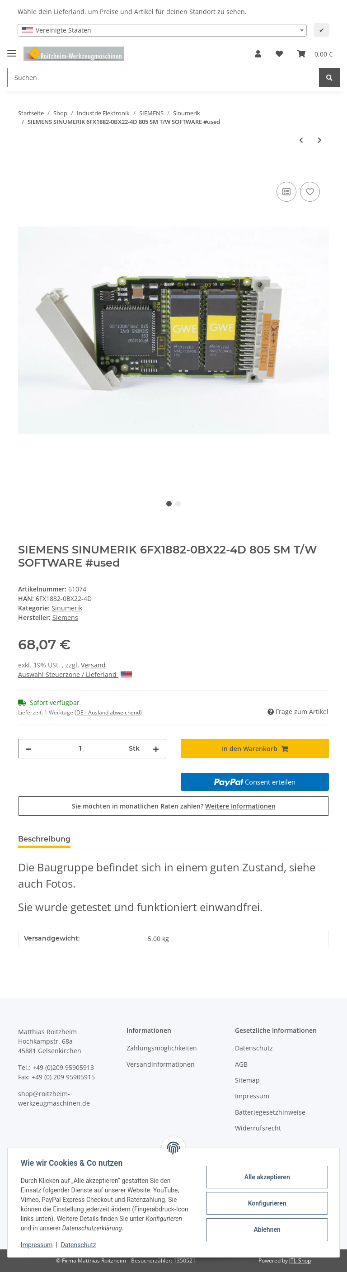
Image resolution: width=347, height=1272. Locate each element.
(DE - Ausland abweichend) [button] (108, 712)
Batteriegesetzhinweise (270, 1112)
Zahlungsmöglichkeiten (162, 1048)
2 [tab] (178, 503)
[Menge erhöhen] (156, 748)
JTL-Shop (300, 1260)
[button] (258, 54)
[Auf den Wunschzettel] (310, 192)
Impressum (252, 1096)
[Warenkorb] (315, 54)
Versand (93, 665)
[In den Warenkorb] (25, 170)
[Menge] (80, 748)
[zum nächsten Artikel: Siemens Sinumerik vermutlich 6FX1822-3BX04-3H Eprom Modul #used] (319, 140)
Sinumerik (67, 608)
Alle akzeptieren (265, 1177)
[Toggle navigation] (11, 49)
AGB (241, 1064)
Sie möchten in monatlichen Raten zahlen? (174, 806)
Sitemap (247, 1080)
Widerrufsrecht (258, 1128)
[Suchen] (163, 77)
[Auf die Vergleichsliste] (286, 192)
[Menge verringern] (28, 748)
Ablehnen (265, 1229)
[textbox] (162, 30)
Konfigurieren (265, 1203)
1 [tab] (169, 503)
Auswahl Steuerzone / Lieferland (75, 674)
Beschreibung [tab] (44, 839)
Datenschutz (254, 1048)
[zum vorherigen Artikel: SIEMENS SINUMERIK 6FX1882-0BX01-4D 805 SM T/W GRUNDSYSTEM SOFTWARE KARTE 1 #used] (301, 140)
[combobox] (162, 30)
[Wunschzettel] (279, 54)
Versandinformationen (161, 1064)
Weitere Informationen (240, 806)
